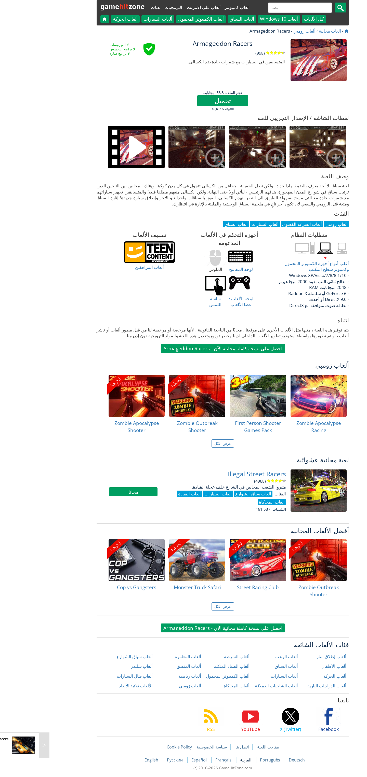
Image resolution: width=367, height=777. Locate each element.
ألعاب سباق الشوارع (95, 656)
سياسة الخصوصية (173, 747)
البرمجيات (134, 7)
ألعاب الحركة (86, 19)
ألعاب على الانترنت (164, 7)
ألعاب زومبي (265, 31)
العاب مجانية (291, 31)
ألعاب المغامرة (149, 656)
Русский (136, 760)
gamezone (83, 6)
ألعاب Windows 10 (240, 19)
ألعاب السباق (202, 19)
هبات (116, 7)
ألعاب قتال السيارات (95, 676)
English (112, 760)
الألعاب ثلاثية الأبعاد (96, 686)
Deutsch (258, 760)
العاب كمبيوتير (198, 7)
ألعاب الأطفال (294, 666)
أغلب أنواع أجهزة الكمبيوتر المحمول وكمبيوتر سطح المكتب (277, 266)
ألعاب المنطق (149, 666)
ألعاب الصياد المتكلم (192, 666)
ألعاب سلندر (102, 666)
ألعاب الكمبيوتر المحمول (162, 19)
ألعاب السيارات (118, 19)
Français (184, 760)
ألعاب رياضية (150, 676)
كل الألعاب (275, 19)
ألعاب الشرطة (197, 656)
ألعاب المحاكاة (197, 686)
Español (160, 760)
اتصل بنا (202, 747)
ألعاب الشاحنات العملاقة (237, 686)
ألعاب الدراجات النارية (287, 686)
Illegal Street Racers (218, 474)
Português (231, 760)
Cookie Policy (140, 747)
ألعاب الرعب (247, 656)
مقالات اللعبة (229, 747)
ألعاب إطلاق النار (292, 656)
